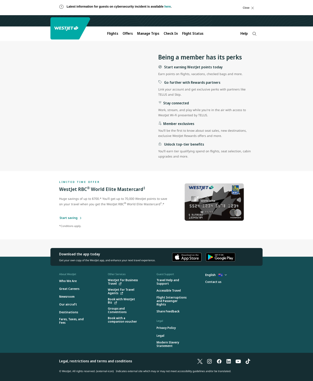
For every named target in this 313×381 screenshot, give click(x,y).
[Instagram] (209, 361)
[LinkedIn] (228, 361)
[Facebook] (219, 361)
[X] (200, 361)
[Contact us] (213, 282)
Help (244, 33)
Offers (128, 33)
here (167, 6)
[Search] (254, 34)
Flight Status (192, 33)
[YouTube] (238, 361)
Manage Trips (148, 33)
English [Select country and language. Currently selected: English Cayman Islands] (216, 275)
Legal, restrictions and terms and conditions (95, 361)
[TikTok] (247, 361)
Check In (171, 33)
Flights (112, 33)
